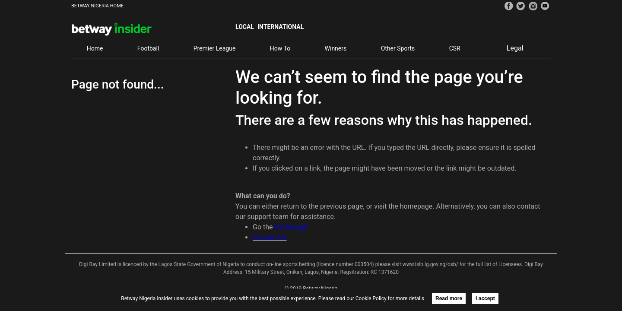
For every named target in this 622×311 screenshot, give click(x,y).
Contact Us (270, 237)
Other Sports (398, 48)
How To (280, 48)
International (280, 26)
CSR (454, 48)
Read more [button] (448, 298)
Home (95, 48)
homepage (291, 227)
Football (148, 48)
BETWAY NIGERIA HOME (97, 6)
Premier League (215, 48)
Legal (515, 48)
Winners (336, 48)
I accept (485, 298)
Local (244, 26)
